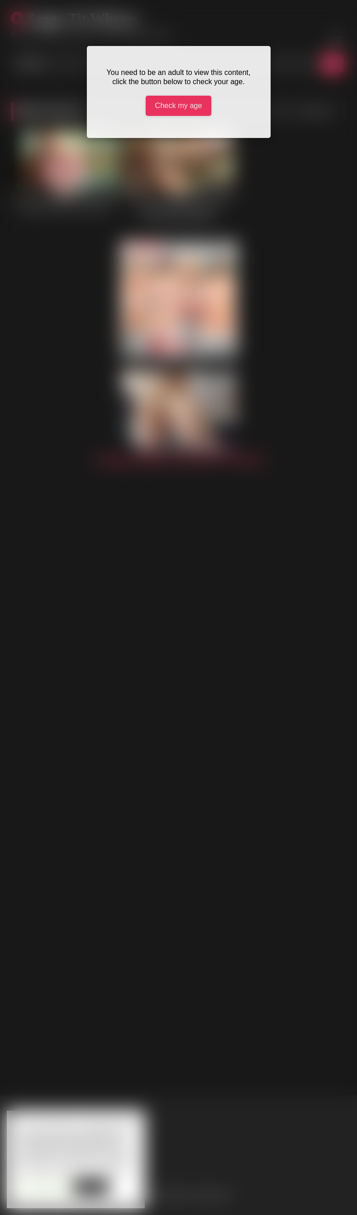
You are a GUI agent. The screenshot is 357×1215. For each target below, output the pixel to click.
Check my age (178, 105)
